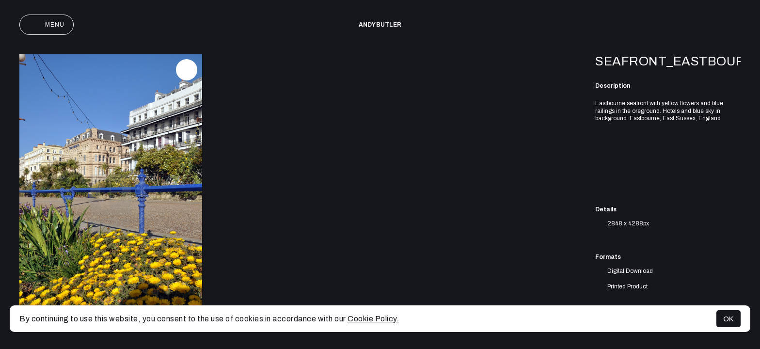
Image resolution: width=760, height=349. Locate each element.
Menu (46, 25)
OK (728, 319)
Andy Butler (380, 24)
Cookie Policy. (373, 319)
